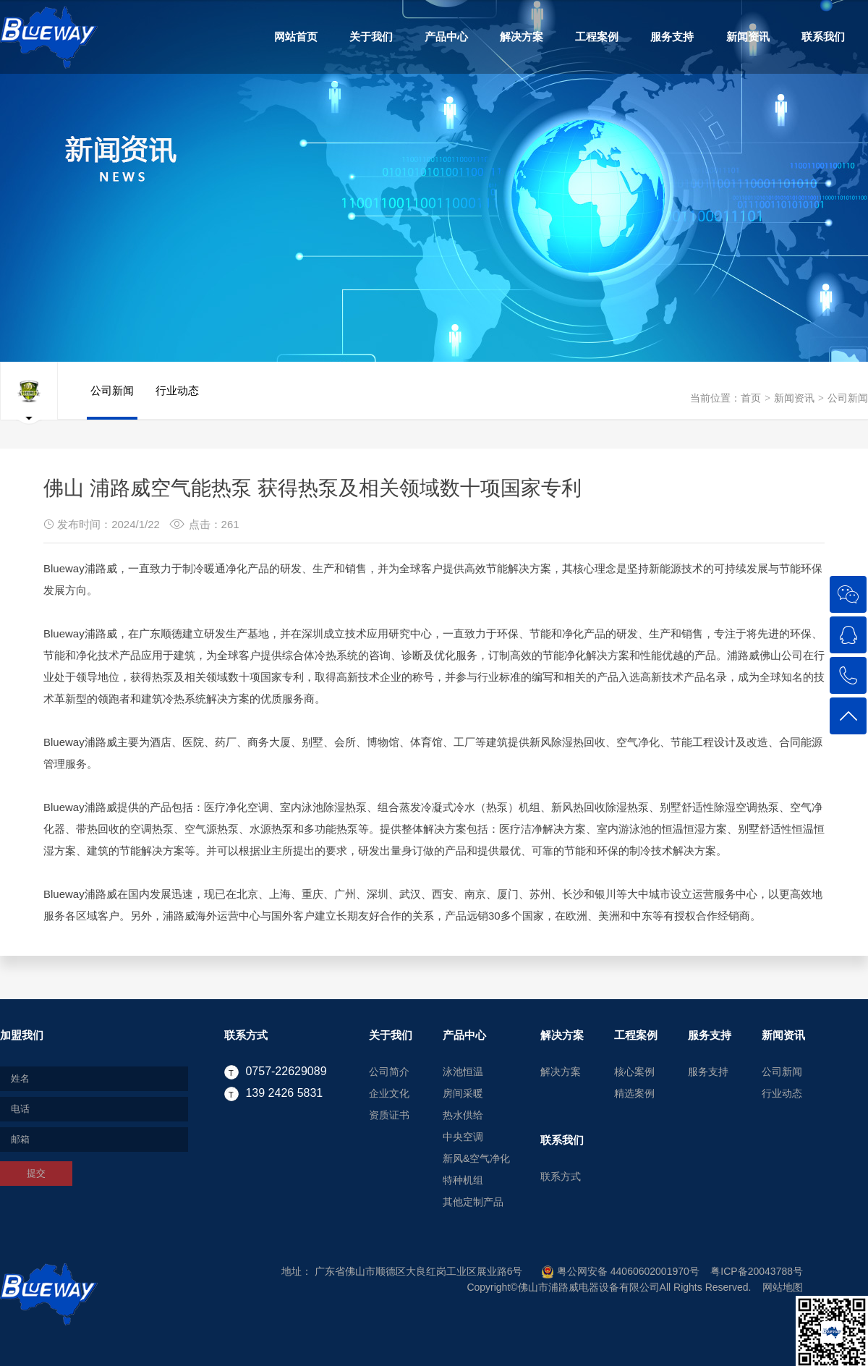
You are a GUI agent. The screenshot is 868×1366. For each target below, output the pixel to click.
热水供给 (463, 1115)
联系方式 (246, 1035)
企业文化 (389, 1093)
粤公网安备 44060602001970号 (620, 1271)
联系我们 (823, 36)
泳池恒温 (463, 1071)
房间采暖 (463, 1093)
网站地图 (782, 1287)
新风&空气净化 (476, 1158)
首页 (751, 398)
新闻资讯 (748, 36)
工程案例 (596, 36)
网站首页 (296, 36)
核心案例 (634, 1071)
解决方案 (521, 36)
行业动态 (177, 402)
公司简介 (389, 1071)
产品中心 (446, 36)
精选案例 (634, 1093)
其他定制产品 (473, 1202)
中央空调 (463, 1136)
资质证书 (389, 1115)
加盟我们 (21, 1035)
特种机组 (463, 1180)
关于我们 (371, 36)
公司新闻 (847, 398)
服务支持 (672, 36)
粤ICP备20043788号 (756, 1271)
